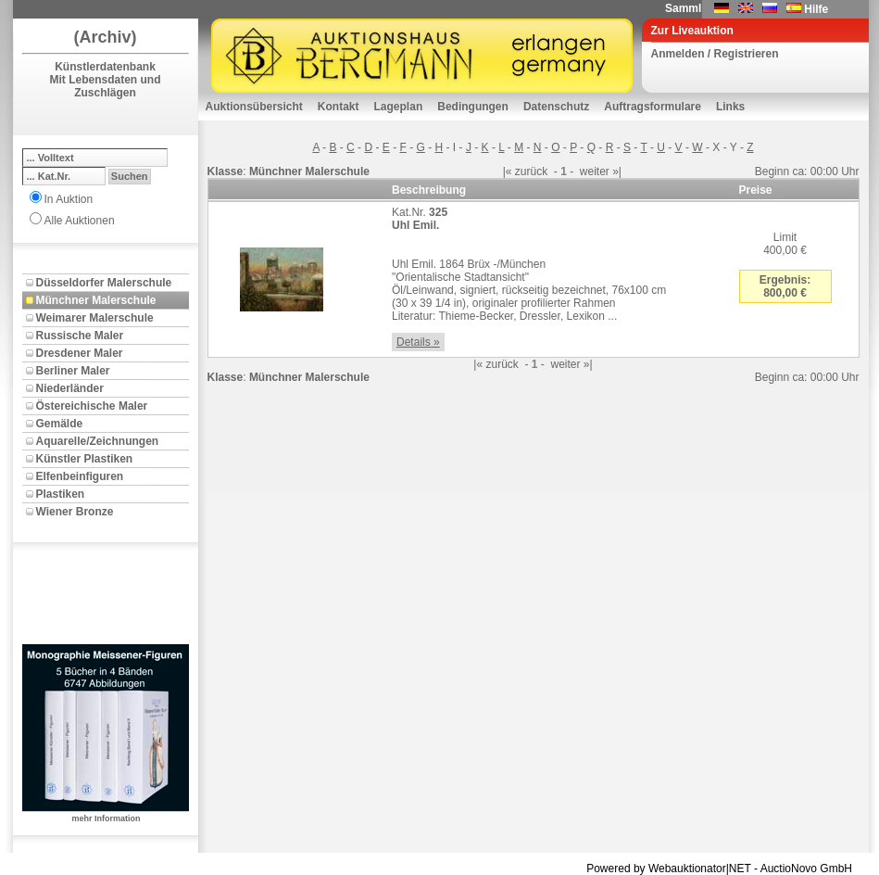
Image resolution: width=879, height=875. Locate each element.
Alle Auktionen (79, 220)
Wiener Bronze (75, 511)
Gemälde (59, 423)
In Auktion (69, 199)
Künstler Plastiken (84, 458)
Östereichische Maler (92, 405)
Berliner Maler (73, 370)
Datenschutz (556, 106)
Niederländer (70, 388)
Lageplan (398, 106)
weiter (594, 171)
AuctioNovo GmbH (806, 868)
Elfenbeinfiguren (80, 476)
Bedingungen (473, 106)
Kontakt (338, 106)
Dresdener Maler (79, 353)
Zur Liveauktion (692, 30)
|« (507, 171)
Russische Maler (80, 335)
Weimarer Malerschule (95, 317)
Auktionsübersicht (254, 106)
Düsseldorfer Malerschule (104, 282)
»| (617, 171)
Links (730, 106)
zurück (531, 171)
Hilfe (816, 9)
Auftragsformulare (652, 106)
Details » (418, 342)
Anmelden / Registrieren (715, 53)
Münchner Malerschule (96, 300)
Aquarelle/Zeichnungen (97, 441)
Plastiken (60, 494)
